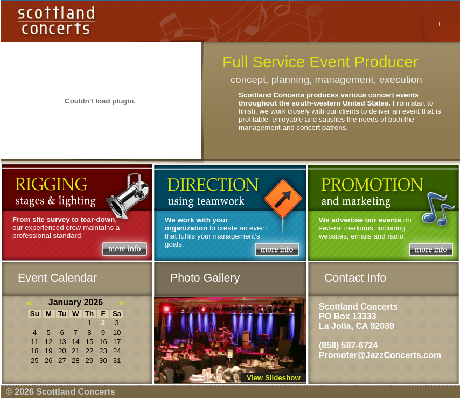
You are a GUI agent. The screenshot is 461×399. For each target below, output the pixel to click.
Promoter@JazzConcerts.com (380, 355)
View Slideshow (274, 378)
